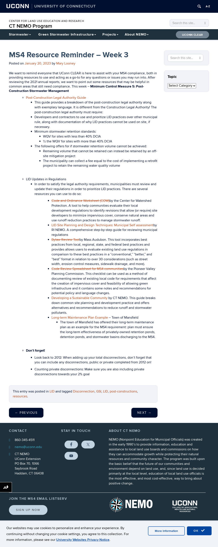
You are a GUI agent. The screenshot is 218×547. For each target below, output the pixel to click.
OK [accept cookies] (199, 531)
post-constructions (123, 391)
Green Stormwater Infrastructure (67, 34)
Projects (110, 34)
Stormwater (20, 34)
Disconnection (84, 391)
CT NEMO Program (30, 26)
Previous (26, 413)
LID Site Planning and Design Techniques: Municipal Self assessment (102, 225)
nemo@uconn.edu (28, 447)
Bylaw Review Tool (65, 240)
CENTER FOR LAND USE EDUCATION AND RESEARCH (46, 21)
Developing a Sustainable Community (80, 298)
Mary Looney (65, 63)
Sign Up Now (28, 510)
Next (144, 413)
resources (20, 396)
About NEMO (137, 34)
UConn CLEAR (192, 35)
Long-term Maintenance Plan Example (80, 317)
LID (52, 391)
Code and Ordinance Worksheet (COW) (80, 201)
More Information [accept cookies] (166, 531)
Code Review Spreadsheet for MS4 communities (87, 269)
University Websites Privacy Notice (82, 540)
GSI (98, 391)
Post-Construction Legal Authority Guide (56, 98)
